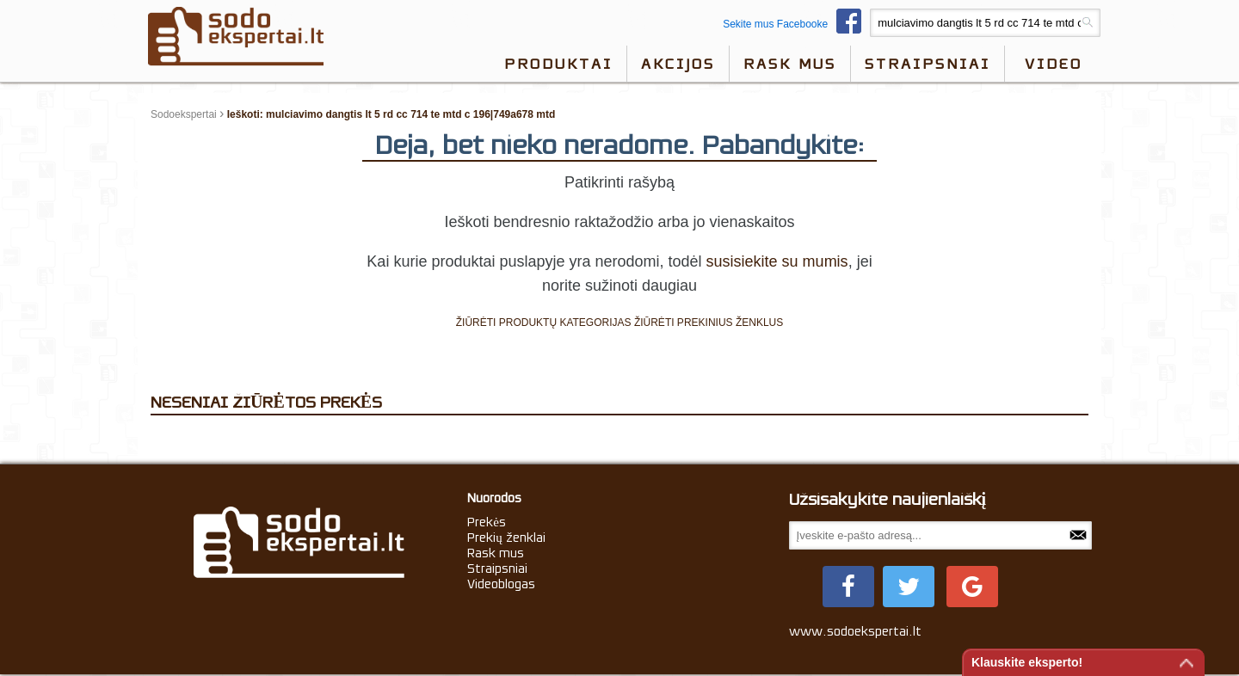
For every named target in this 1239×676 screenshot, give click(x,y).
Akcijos (678, 63)
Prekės (486, 522)
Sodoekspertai (184, 114)
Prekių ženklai (506, 537)
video (1053, 63)
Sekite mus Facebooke (796, 24)
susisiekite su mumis (777, 261)
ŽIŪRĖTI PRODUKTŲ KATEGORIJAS (544, 322)
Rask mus (789, 63)
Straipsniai (927, 63)
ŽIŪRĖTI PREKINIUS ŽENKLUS (708, 322)
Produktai (558, 63)
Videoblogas (501, 584)
